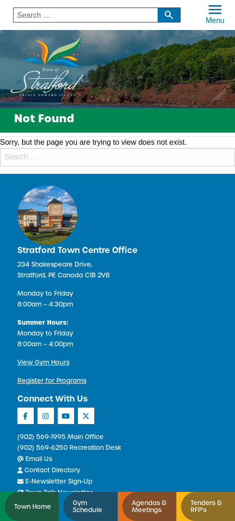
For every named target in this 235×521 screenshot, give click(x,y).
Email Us (34, 459)
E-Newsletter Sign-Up (54, 481)
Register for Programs (51, 381)
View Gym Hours (43, 362)
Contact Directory (48, 470)
